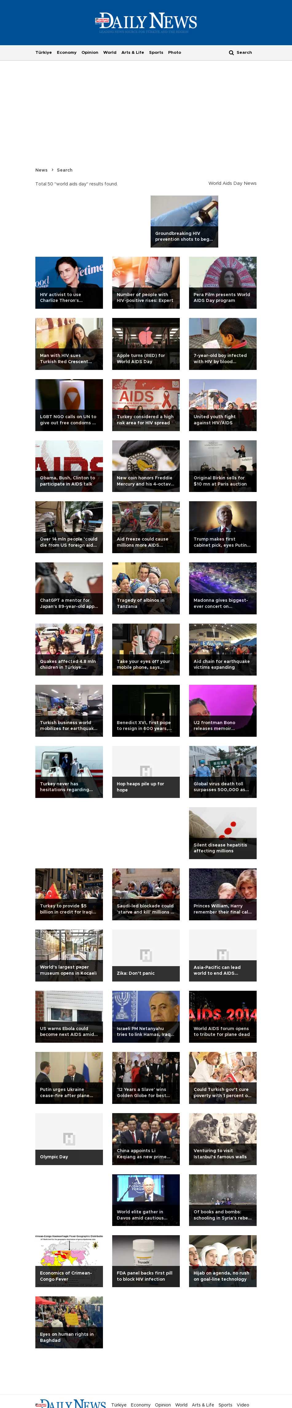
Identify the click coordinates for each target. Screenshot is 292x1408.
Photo (174, 52)
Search (65, 170)
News (41, 170)
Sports (156, 52)
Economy (67, 52)
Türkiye (43, 52)
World (109, 52)
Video (243, 1405)
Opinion (89, 52)
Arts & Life (132, 52)
